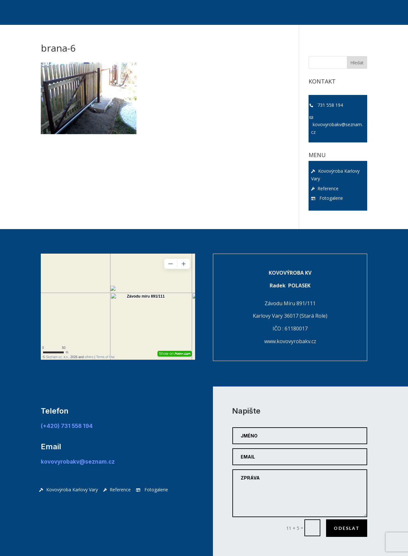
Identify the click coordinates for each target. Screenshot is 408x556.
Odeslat (347, 528)
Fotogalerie (327, 198)
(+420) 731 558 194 (67, 426)
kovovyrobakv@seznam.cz (337, 128)
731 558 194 (330, 105)
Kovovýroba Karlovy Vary (335, 175)
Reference (325, 188)
